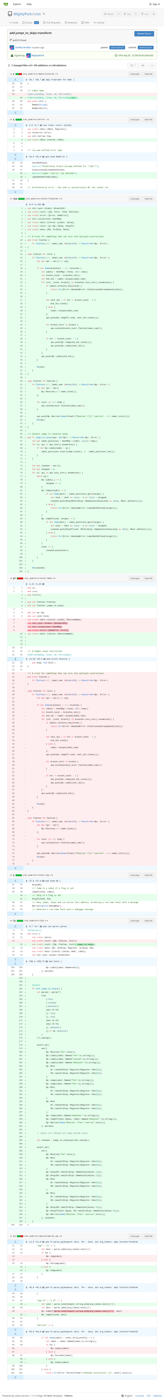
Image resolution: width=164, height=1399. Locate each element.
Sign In (154, 4)
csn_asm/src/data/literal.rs (40, 74)
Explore (17, 4)
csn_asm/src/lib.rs (36, 921)
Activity (98, 22)
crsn (37, 14)
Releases (71, 22)
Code (13, 22)
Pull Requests (52, 22)
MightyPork (23, 14)
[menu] (132, 65)
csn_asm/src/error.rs (36, 119)
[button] (11, 74)
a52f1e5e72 (117, 48)
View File (148, 74)
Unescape (135, 74)
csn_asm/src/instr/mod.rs (39, 578)
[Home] (5, 4)
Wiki (85, 22)
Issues (30, 22)
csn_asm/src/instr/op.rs (38, 875)
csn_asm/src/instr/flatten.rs (44, 199)
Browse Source (144, 33)
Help (29, 4)
